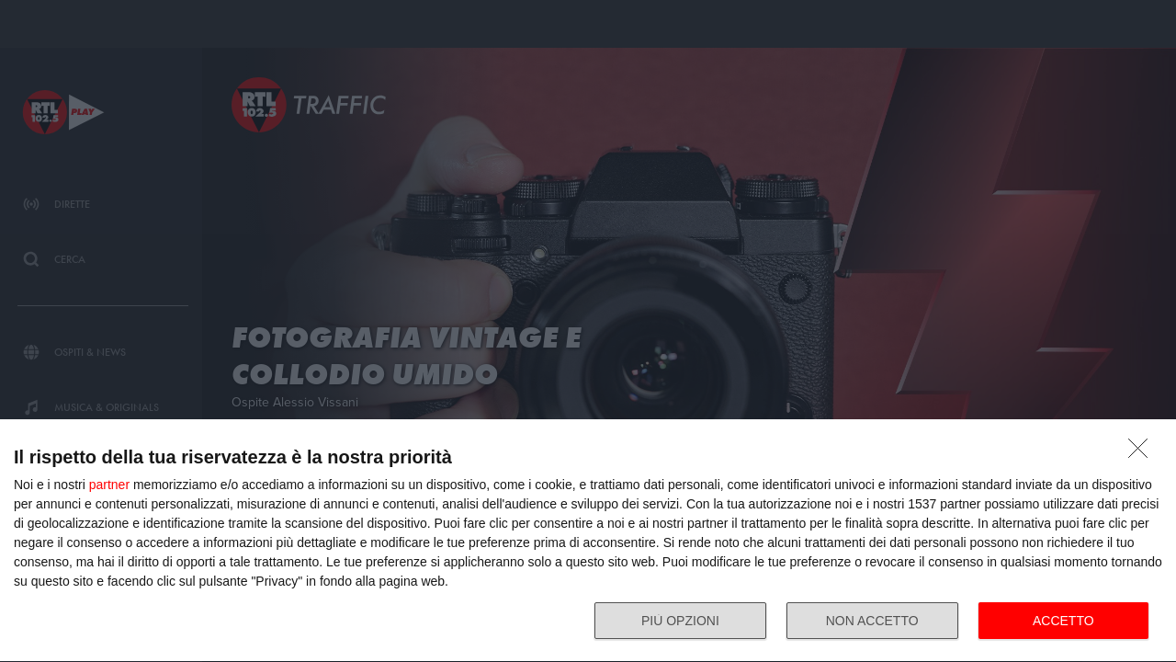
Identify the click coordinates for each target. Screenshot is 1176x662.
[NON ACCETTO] (1143, 453)
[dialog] (588, 541)
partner (109, 484)
